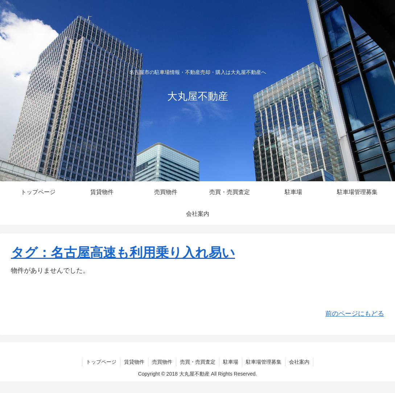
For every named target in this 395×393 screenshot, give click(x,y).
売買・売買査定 (197, 362)
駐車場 (230, 362)
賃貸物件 (134, 362)
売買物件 (162, 362)
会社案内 (299, 362)
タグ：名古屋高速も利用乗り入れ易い (123, 252)
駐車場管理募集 (263, 362)
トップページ (101, 362)
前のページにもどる (354, 313)
